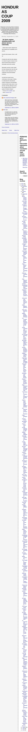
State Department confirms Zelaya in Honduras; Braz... (24, 661)
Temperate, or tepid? (24, 518)
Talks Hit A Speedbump (24, 311)
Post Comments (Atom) (13, 133)
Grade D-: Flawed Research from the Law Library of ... (24, 293)
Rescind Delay (24, 236)
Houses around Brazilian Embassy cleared (24, 350)
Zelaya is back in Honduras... (24, 668)
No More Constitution (24, 570)
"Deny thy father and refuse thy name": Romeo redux (24, 367)
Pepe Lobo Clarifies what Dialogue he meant (24, 360)
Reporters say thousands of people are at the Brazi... (24, 639)
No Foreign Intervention (24, 550)
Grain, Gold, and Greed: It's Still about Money (24, 719)
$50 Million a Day (24, 422)
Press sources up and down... (24, 650)
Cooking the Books (24, 692)
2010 (22, 183)
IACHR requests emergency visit (24, 429)
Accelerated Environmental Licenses (24, 287)
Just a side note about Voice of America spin (24, 301)
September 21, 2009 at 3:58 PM (11, 107)
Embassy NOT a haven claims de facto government (24, 513)
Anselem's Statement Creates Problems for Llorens (24, 208)
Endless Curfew (24, 419)
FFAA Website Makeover (24, 307)
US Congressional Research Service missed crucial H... (24, 322)
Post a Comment (5, 127)
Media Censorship (24, 557)
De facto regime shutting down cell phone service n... (24, 602)
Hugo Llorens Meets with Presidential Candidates (24, 267)
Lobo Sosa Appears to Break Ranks (24, 252)
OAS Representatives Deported (24, 281)
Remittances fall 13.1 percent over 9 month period (24, 483)
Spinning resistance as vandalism (24, 438)
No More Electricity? (24, 554)
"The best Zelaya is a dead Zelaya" (24, 713)
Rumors (24, 725)
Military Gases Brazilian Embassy (24, 315)
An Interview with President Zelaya (24, 623)
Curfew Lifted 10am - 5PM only (24, 443)
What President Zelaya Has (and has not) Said (24, 387)
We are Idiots (24, 222)
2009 (22, 185)
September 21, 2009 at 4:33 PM (11, 124)
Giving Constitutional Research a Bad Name (24, 330)
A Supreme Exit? (24, 683)
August (24, 727)
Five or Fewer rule (24, 425)
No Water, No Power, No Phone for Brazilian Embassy (24, 524)
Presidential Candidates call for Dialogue (24, 537)
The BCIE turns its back (24, 489)
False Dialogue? (24, 416)
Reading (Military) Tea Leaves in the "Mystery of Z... (24, 470)
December (24, 186)
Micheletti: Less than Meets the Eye (24, 375)
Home (10, 130)
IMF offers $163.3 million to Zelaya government (24, 343)
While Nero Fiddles (24, 694)
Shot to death (24, 478)
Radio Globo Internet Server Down (24, 531)
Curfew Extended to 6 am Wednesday (24, 494)
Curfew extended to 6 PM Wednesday (24, 457)
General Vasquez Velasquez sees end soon (24, 226)
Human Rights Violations (24, 506)
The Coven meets (24, 607)
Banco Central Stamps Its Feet (24, 198)
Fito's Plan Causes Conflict (24, 202)
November (24, 189)
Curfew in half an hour (24, 610)
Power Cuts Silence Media (24, 586)
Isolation (24, 283)
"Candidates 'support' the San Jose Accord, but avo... (24, 699)
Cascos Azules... (24, 453)
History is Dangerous (24, 680)
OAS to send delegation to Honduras (24, 594)
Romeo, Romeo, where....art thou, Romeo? (24, 381)
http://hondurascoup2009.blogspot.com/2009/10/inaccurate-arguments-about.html (25, 163)
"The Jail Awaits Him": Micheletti (24, 655)
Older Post (16, 130)
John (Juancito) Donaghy (8, 97)
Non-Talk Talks (24, 503)
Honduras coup (8, 92)
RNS (4, 109)
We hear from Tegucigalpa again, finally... (24, 449)
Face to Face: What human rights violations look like (24, 403)
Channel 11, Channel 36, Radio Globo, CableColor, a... (24, 674)
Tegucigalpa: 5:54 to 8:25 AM (24, 567)
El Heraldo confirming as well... (24, 645)
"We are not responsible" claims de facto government (24, 544)
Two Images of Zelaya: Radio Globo (24, 562)
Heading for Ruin (24, 724)
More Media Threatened (24, 214)
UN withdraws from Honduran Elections (24, 411)
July (23, 728)
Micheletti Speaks (24, 589)
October (24, 191)
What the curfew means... (24, 574)
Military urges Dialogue (24, 433)
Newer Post (4, 130)
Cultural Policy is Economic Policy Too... (24, 687)
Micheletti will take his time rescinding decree (24, 240)
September (24, 194)
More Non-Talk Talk (24, 475)
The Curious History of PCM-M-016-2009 (24, 232)
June (23, 729)
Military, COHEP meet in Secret (24, 355)
